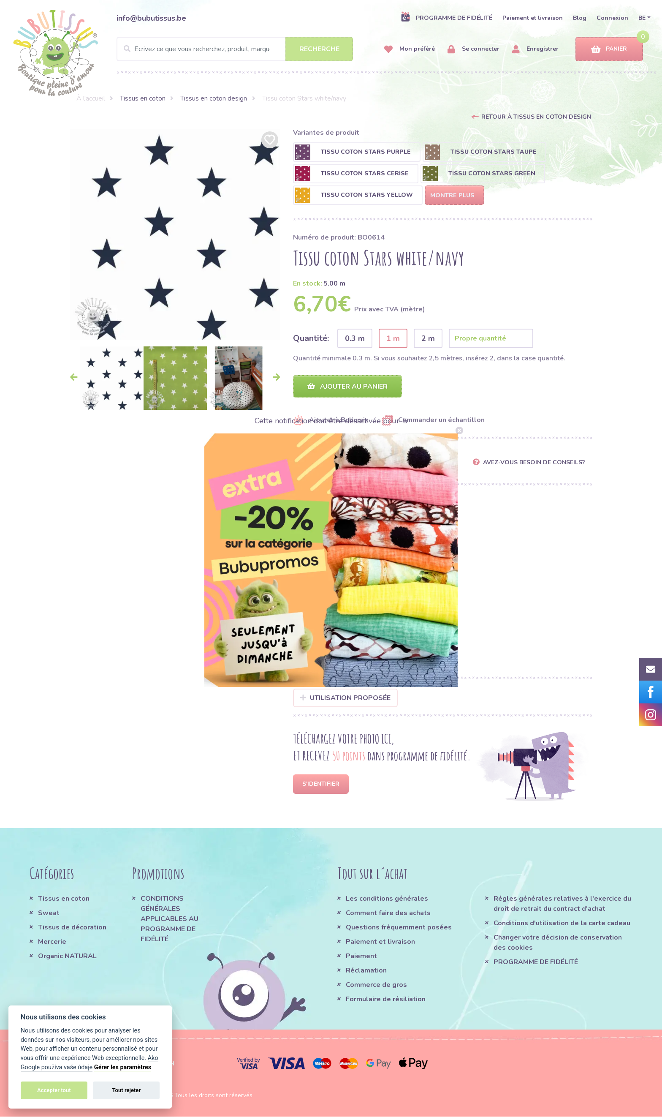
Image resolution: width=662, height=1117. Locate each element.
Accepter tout (54, 1090)
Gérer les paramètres (122, 1067)
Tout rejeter (126, 1090)
